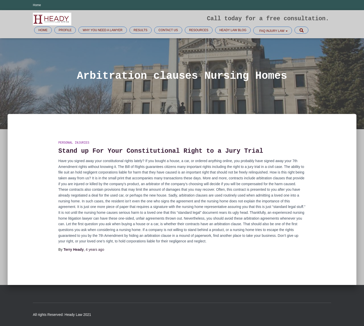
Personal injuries (73, 143)
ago (95, 249)
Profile (65, 30)
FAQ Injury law (273, 31)
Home (37, 5)
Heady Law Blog (232, 30)
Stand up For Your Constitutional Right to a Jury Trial (160, 151)
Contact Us (168, 30)
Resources (198, 30)
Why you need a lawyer (102, 30)
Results (140, 30)
